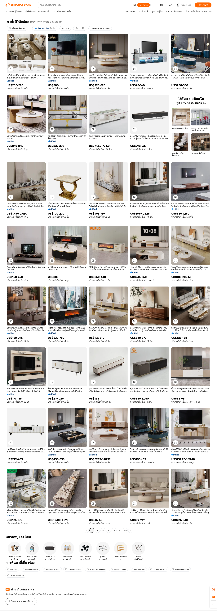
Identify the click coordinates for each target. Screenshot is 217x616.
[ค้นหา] (143, 5)
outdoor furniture (158, 569)
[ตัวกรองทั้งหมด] (17, 28)
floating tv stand (118, 569)
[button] (134, 5)
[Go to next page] (130, 530)
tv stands (12, 569)
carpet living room (15, 575)
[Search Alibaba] (85, 4)
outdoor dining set (180, 569)
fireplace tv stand (51, 569)
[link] (213, 589)
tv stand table (138, 569)
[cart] (171, 5)
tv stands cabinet (73, 569)
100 (125, 530)
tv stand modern (30, 569)
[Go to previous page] (86, 530)
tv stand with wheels (96, 569)
